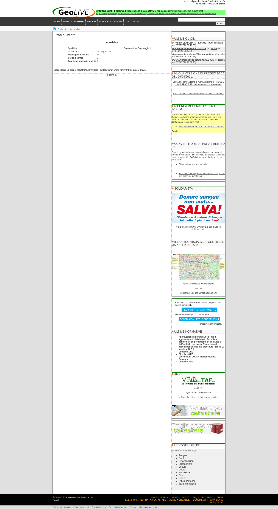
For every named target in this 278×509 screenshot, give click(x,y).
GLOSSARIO (207, 497)
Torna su (113, 75)
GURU (128, 21)
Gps (181, 475)
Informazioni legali (81, 507)
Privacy (133, 507)
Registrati (212, 3)
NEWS (66, 21)
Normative (184, 472)
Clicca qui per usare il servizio (193, 164)
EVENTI (185, 497)
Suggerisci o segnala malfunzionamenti (198, 293)
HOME (57, 21)
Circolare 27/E (186, 361)
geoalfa (219, 43)
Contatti (67, 507)
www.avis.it (202, 227)
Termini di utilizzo (98, 507)
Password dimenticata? (211, 324)
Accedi (187, 1)
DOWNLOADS (216, 500)
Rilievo (182, 478)
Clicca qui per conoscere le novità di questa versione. (198, 93)
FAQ (195, 497)
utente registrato (78, 70)
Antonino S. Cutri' (86, 497)
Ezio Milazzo (71, 497)
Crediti (56, 500)
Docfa (182, 458)
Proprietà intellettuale (118, 507)
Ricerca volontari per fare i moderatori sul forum (201, 126)
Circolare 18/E (186, 352)
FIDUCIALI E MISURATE (111, 21)
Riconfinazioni (186, 461)
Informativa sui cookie (148, 507)
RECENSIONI (130, 500)
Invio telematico (187, 483)
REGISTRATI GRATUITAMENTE (199, 309)
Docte (182, 469)
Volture (183, 466)
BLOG (136, 21)
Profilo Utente (64, 29)
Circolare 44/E (186, 354)
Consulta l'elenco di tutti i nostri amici (198, 397)
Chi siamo (57, 507)
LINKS (211, 502)
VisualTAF (198, 388)
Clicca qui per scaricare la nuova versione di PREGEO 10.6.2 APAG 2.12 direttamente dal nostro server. (198, 83)
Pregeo (183, 455)
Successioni (185, 463)
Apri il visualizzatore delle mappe (198, 283)
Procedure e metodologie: (185, 450)
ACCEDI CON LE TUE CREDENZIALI (199, 319)
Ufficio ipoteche (187, 481)
